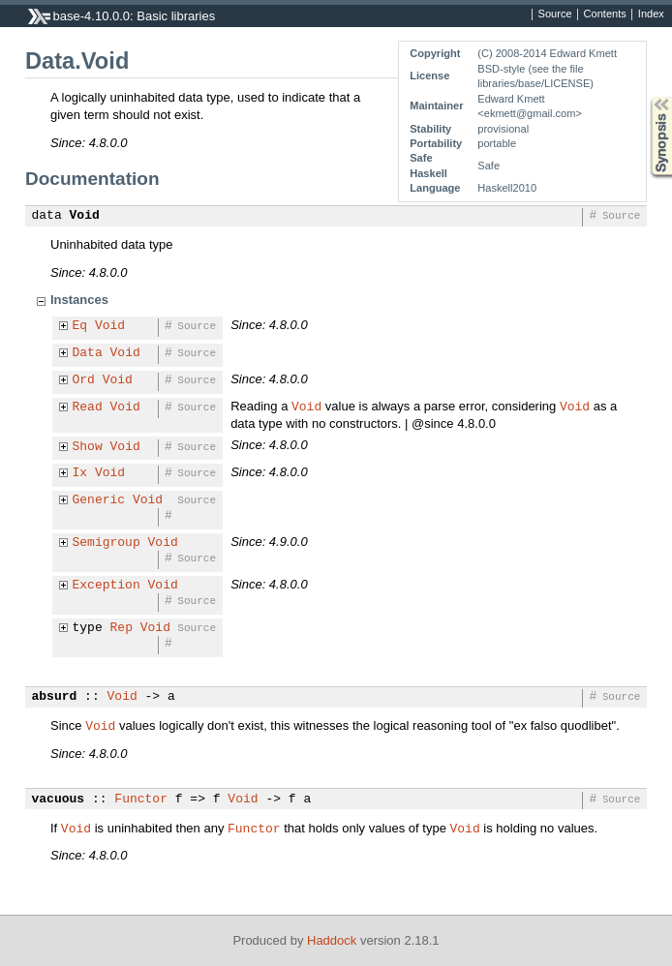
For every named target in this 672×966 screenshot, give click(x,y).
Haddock (331, 940)
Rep (121, 628)
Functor (141, 799)
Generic (99, 500)
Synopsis (646, 97)
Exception (106, 585)
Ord (84, 380)
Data (88, 353)
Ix (80, 473)
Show (88, 447)
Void (85, 216)
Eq (80, 326)
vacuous (58, 799)
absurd (54, 697)
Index (651, 14)
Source (555, 14)
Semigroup (106, 543)
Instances (79, 299)
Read (88, 407)
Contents (605, 14)
